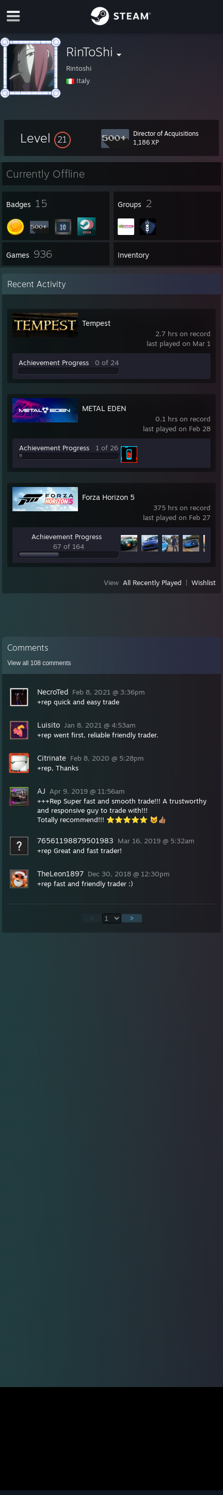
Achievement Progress (54, 362)
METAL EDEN (104, 408)
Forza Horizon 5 (108, 497)
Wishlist (204, 582)
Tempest (96, 323)
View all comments (39, 663)
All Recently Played (152, 582)
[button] (45, 138)
